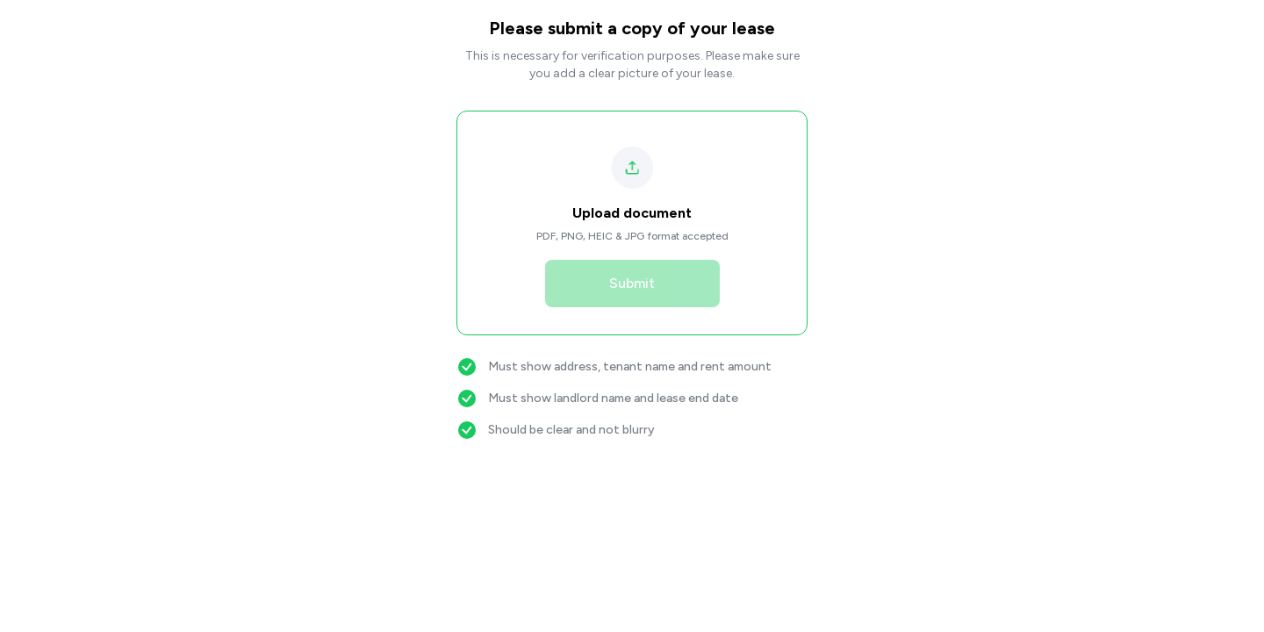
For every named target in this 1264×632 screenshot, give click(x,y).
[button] (632, 195)
